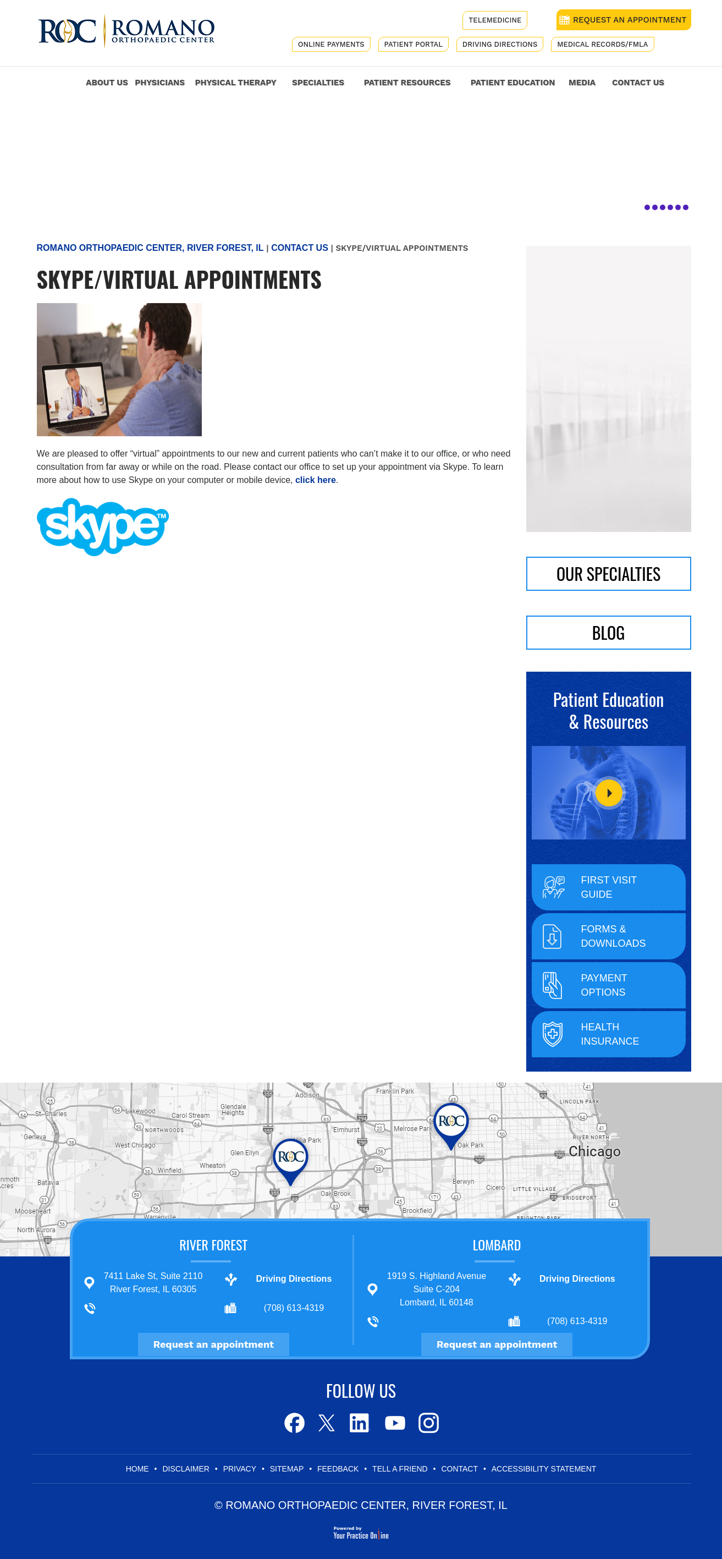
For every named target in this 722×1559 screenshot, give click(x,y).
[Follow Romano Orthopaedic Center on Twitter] (326, 1422)
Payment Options (604, 985)
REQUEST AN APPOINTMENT (629, 20)
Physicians (160, 82)
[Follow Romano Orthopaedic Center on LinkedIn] (360, 1422)
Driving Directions (499, 44)
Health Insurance (610, 1034)
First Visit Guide (609, 887)
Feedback (338, 1468)
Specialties (318, 82)
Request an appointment (213, 1344)
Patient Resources (407, 82)
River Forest (213, 1244)
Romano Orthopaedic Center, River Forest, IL (150, 247)
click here (315, 480)
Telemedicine (495, 20)
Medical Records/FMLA (602, 44)
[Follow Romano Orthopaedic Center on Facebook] (293, 1422)
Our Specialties (608, 573)
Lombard (497, 1244)
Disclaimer (186, 1468)
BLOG (608, 632)
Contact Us (638, 82)
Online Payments (331, 44)
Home (64, 81)
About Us (107, 82)
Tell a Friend (400, 1468)
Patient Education (513, 82)
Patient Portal (413, 44)
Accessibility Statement (544, 1468)
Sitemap (287, 1468)
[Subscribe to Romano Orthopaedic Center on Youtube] (394, 1422)
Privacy (239, 1468)
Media (582, 82)
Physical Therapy (235, 82)
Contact (459, 1468)
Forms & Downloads (613, 936)
